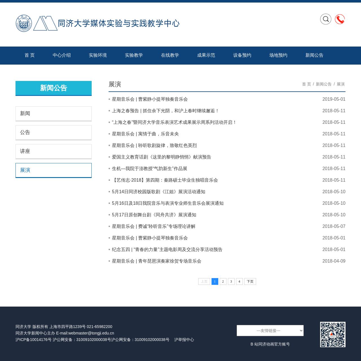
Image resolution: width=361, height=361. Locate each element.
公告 (25, 132)
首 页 (30, 55)
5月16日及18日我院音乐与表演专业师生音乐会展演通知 (168, 203)
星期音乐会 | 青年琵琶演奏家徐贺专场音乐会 (156, 261)
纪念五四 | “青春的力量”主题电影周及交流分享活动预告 (167, 249)
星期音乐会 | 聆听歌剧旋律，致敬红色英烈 (154, 145)
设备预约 (242, 55)
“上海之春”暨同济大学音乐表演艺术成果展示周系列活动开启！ (174, 122)
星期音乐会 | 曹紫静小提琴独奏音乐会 (150, 99)
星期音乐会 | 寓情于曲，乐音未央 (145, 133)
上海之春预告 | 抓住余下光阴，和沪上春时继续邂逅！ (165, 110)
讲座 (25, 151)
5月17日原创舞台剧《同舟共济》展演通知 (154, 214)
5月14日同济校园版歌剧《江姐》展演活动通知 (158, 191)
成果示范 (206, 55)
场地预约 (278, 55)
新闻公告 (314, 55)
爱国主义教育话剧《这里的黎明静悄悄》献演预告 (161, 157)
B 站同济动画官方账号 (270, 344)
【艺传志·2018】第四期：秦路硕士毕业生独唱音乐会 (165, 180)
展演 (25, 170)
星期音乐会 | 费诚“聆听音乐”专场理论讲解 (153, 226)
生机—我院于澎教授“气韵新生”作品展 (149, 168)
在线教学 (170, 55)
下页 (250, 281)
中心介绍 (62, 55)
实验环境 (98, 55)
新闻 (25, 113)
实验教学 (134, 55)
